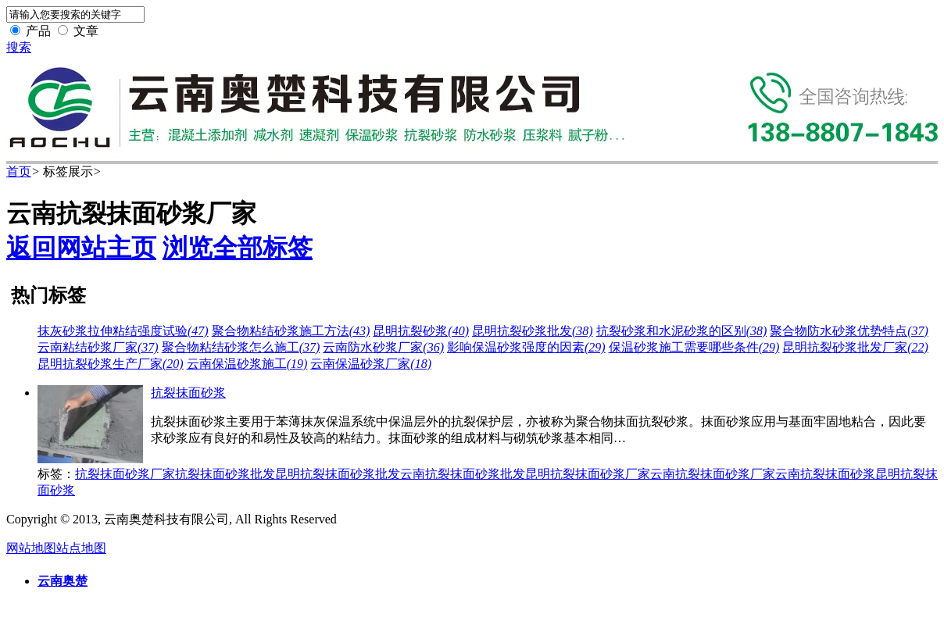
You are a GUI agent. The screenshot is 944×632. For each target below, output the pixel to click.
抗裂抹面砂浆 (188, 392)
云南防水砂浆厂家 (383, 347)
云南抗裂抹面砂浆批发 (462, 473)
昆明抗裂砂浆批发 (532, 330)
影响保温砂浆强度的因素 (526, 347)
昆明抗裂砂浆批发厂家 (855, 347)
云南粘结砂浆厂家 (98, 347)
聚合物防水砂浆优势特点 (849, 330)
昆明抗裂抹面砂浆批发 (337, 473)
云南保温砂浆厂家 (370, 363)
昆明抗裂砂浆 (421, 330)
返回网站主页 (81, 248)
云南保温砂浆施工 (247, 363)
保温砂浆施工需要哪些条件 (694, 347)
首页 (18, 171)
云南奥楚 (63, 580)
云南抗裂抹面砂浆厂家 (712, 473)
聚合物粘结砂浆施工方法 (291, 330)
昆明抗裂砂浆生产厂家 (111, 363)
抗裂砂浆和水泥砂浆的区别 (681, 330)
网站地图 (31, 548)
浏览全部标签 (238, 248)
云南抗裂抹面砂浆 (825, 473)
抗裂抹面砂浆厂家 (125, 473)
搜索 (18, 47)
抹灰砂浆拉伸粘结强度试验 (123, 330)
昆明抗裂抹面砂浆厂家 (587, 473)
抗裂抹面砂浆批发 (225, 473)
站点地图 (81, 548)
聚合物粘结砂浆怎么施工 (241, 347)
